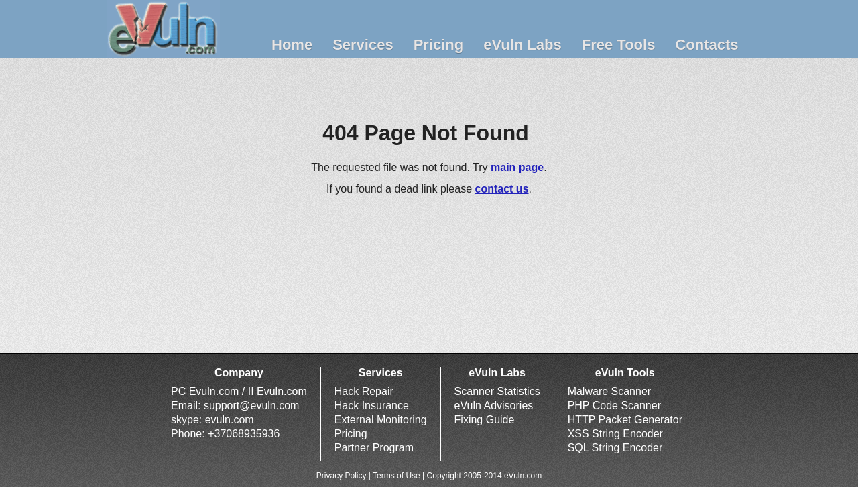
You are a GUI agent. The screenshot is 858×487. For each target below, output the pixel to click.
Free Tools (619, 44)
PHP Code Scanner (614, 405)
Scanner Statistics (497, 391)
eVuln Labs (522, 44)
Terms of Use (396, 475)
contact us (502, 189)
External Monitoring (380, 419)
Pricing (439, 44)
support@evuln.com (252, 405)
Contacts (706, 44)
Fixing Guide (484, 419)
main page (517, 167)
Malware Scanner (610, 391)
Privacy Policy (341, 475)
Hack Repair (363, 391)
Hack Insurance (371, 405)
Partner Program (374, 447)
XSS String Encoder (615, 433)
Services (362, 44)
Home (291, 44)
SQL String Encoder (615, 447)
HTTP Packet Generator (625, 419)
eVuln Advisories (494, 405)
